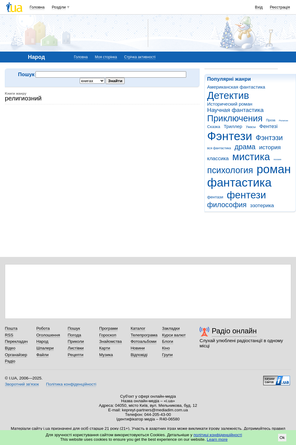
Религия (283, 120)
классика (218, 158)
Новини (138, 348)
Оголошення (48, 335)
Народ (42, 341)
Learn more (217, 439)
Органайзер (16, 354)
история (270, 147)
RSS (9, 335)
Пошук (74, 328)
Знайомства (110, 341)
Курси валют (174, 335)
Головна (37, 7)
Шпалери (45, 348)
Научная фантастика (235, 110)
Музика (106, 354)
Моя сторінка (106, 57)
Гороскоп (107, 335)
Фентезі (268, 126)
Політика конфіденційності (71, 384)
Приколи (76, 341)
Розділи (59, 7)
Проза (270, 120)
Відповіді (139, 354)
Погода (74, 335)
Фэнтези (229, 136)
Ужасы (251, 127)
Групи (167, 354)
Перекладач (16, 341)
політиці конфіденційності (217, 435)
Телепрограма (144, 335)
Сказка (213, 126)
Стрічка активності (139, 57)
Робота (43, 328)
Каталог (138, 328)
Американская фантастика (236, 86)
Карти (104, 348)
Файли (42, 354)
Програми (108, 328)
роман (274, 169)
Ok (282, 437)
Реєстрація (280, 7)
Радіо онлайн (234, 331)
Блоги (167, 341)
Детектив (228, 95)
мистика (251, 156)
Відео (10, 348)
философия (227, 205)
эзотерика (262, 205)
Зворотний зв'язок (22, 384)
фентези (246, 195)
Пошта (11, 328)
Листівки (76, 348)
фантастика (239, 182)
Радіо (10, 361)
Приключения (235, 118)
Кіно (166, 348)
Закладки (171, 328)
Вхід (259, 7)
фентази (215, 197)
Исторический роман (229, 103)
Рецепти (75, 354)
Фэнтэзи (269, 138)
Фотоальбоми (143, 341)
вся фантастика (219, 148)
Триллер (233, 126)
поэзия (277, 159)
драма (244, 147)
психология (230, 170)
